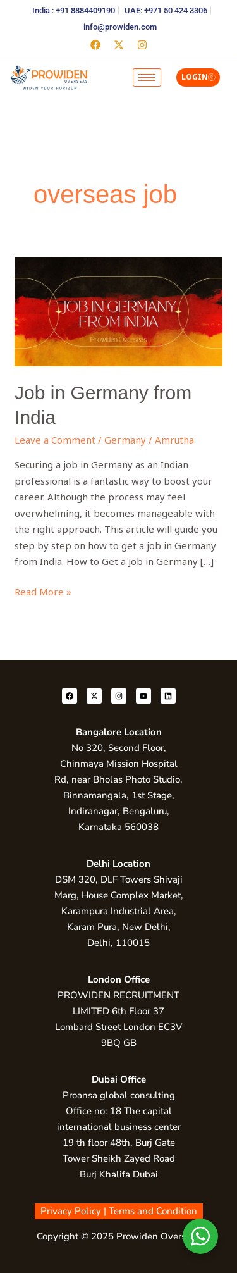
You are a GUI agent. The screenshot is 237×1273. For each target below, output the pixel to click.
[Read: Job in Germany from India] (118, 310)
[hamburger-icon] (147, 77)
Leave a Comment (55, 439)
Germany (125, 439)
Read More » (43, 591)
